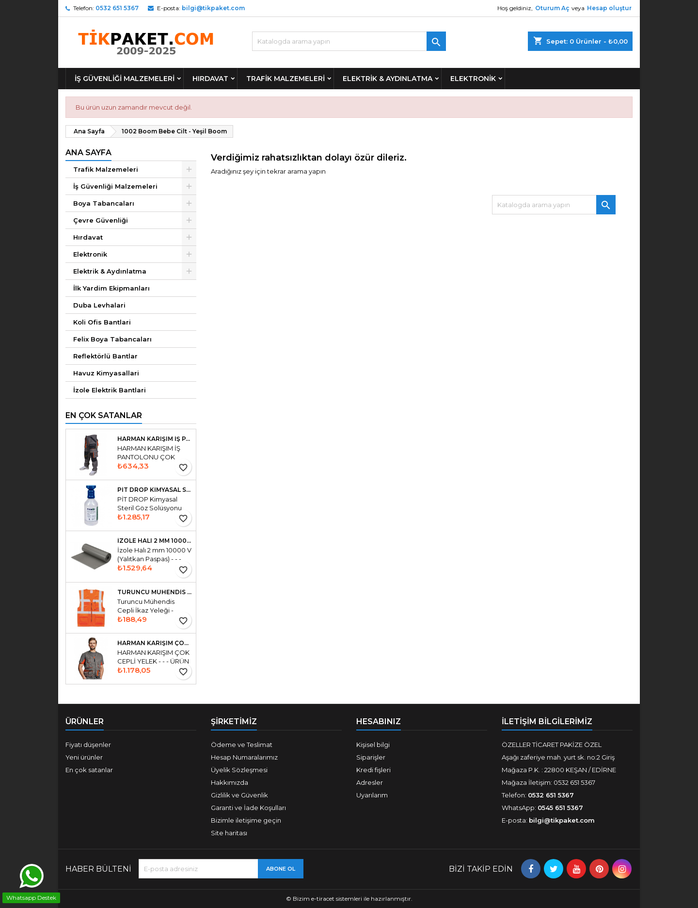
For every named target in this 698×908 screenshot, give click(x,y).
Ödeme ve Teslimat (241, 744)
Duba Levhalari (99, 305)
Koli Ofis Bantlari (102, 322)
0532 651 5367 (117, 8)
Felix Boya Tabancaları (112, 339)
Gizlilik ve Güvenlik (239, 795)
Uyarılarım (372, 795)
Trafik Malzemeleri (285, 78)
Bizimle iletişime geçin (246, 820)
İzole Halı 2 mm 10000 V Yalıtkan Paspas (154, 541)
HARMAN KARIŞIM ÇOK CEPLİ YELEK (154, 643)
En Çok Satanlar (103, 415)
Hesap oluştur (609, 8)
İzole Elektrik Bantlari (109, 390)
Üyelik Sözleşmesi (239, 770)
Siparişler (370, 757)
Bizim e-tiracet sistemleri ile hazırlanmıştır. (352, 898)
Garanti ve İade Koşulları (248, 807)
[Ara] (349, 41)
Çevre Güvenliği (100, 220)
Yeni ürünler (84, 757)
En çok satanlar (89, 770)
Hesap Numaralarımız (244, 757)
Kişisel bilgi (373, 744)
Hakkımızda (229, 782)
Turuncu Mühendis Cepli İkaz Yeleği (154, 592)
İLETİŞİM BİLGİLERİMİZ (547, 721)
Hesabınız (378, 721)
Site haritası (229, 833)
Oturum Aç (552, 8)
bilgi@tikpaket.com (213, 8)
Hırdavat (210, 78)
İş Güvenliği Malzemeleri (124, 78)
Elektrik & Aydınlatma (387, 78)
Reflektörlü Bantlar (105, 356)
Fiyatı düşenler (88, 744)
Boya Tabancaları (103, 203)
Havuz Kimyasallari (106, 373)
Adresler (369, 782)
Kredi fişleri (373, 770)
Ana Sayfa (88, 152)
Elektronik (473, 78)
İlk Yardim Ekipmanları (111, 288)
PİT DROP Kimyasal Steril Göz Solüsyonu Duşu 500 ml (154, 490)
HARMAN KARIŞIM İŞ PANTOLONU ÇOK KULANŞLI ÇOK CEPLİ (154, 439)
